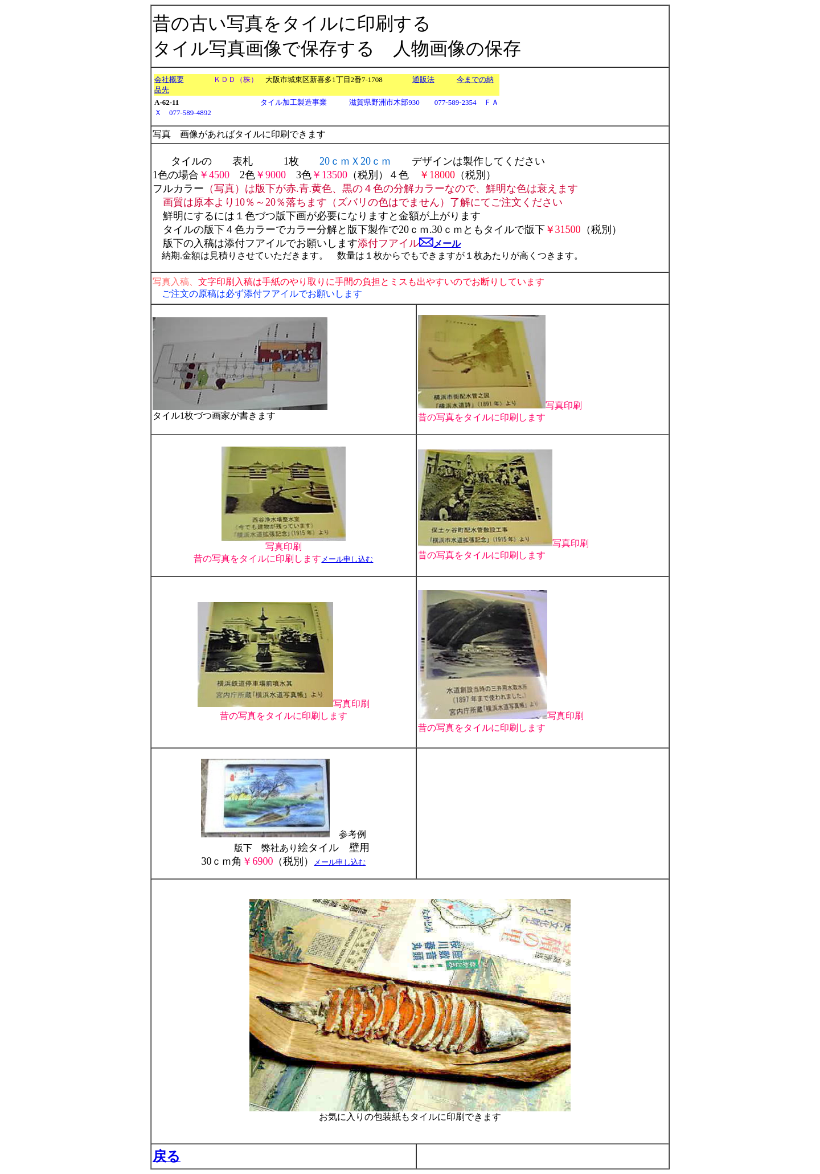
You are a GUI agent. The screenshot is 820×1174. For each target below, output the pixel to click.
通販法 (423, 79)
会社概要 (169, 79)
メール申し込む (347, 559)
